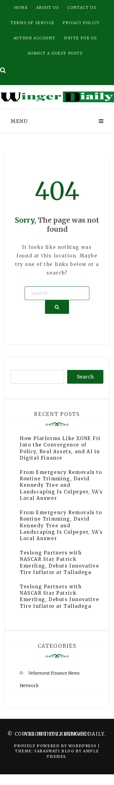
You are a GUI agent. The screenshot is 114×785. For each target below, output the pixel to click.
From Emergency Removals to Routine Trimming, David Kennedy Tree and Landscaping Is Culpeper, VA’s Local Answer (61, 485)
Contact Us (81, 7)
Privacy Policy (81, 22)
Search (85, 377)
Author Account (34, 38)
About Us (47, 7)
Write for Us (80, 38)
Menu (19, 121)
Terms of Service (32, 22)
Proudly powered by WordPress (56, 746)
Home (21, 7)
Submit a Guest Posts (55, 53)
